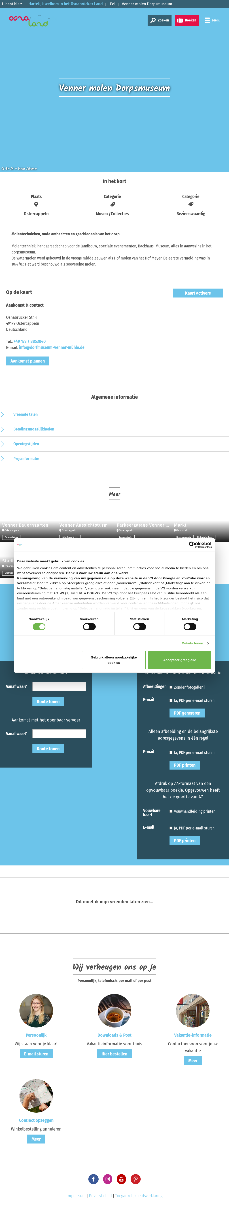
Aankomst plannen (28, 361)
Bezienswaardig (183, 537)
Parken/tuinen (11, 537)
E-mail (148, 699)
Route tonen (48, 701)
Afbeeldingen (155, 686)
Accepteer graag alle (179, 660)
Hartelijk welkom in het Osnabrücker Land (65, 3)
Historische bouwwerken (206, 537)
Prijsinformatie (26, 458)
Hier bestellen (114, 1054)
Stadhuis (9, 573)
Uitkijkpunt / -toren (71, 537)
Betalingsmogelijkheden (33, 429)
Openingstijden (26, 443)
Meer (192, 1060)
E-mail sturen (36, 1054)
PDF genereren (187, 713)
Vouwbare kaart (152, 812)
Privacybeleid (100, 1195)
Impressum (76, 1195)
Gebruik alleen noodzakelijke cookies (114, 660)
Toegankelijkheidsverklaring (139, 1195)
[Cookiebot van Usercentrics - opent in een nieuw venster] (192, 545)
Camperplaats (125, 537)
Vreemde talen (25, 414)
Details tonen (192, 643)
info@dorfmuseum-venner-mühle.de (52, 347)
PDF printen (184, 765)
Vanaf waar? (16, 686)
